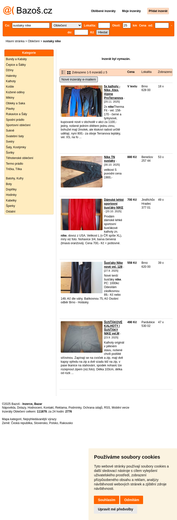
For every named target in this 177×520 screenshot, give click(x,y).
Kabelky (11, 200)
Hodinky (11, 195)
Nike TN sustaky (109, 159)
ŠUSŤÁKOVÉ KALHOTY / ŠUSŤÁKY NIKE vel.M (113, 327)
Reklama (61, 407)
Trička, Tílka (14, 169)
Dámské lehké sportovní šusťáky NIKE (114, 203)
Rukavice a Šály (16, 114)
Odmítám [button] (131, 500)
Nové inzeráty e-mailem (78, 79)
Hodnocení (35, 407)
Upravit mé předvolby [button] (115, 509)
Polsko (53, 423)
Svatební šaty (15, 136)
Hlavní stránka (15, 41)
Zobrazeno (165, 72)
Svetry (10, 141)
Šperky (10, 206)
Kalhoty (11, 81)
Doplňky (11, 189)
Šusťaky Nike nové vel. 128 (113, 264)
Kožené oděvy (15, 92)
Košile (10, 86)
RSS (107, 407)
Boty (9, 184)
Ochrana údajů (93, 407)
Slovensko (40, 423)
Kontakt (49, 407)
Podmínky (75, 407)
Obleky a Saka (15, 103)
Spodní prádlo (15, 119)
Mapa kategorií (11, 419)
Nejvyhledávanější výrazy (39, 419)
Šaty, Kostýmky (16, 147)
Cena (130, 72)
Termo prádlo (14, 163)
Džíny (10, 70)
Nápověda (8, 407)
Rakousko (66, 423)
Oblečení (34, 41)
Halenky (11, 76)
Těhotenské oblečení (19, 158)
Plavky (10, 108)
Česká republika (21, 423)
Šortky (10, 152)
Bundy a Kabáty (16, 59)
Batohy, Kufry (14, 178)
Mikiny (10, 97)
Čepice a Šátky (16, 65)
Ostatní (10, 211)
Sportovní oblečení (18, 125)
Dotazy (21, 407)
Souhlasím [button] (106, 500)
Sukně (10, 130)
